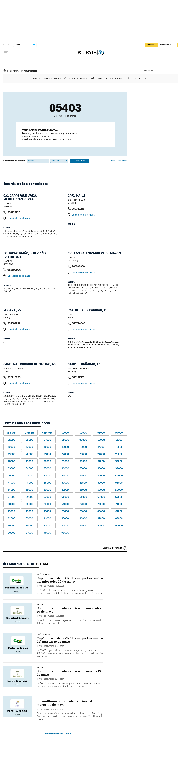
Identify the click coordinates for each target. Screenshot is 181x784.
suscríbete (152, 45)
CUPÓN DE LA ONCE (44, 574)
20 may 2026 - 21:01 (54, 586)
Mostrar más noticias (58, 733)
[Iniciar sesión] (168, 45)
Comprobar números (51, 78)
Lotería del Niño (87, 78)
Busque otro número (112, 548)
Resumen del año (122, 78)
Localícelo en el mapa (18, 218)
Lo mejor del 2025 (140, 78)
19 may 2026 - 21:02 (54, 646)
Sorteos (36, 78)
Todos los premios (117, 160)
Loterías (40, 604)
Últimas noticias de (25, 564)
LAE (38, 697)
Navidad (100, 78)
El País (39, 586)
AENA (166, 69)
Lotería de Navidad (21, 71)
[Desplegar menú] (5, 52)
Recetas (109, 78)
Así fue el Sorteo (70, 78)
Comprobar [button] (79, 160)
